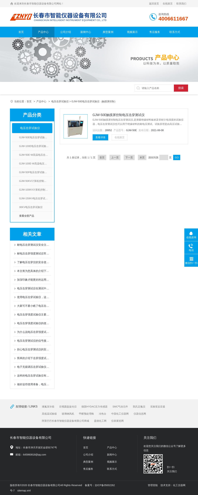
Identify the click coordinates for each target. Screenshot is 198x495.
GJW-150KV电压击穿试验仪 (34, 198)
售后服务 (154, 31)
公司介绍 (65, 31)
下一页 (129, 157)
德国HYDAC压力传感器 (94, 406)
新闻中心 (85, 31)
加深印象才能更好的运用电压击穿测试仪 (34, 279)
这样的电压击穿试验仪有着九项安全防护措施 (34, 375)
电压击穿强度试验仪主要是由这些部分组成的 (34, 314)
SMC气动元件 (120, 406)
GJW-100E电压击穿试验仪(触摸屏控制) (35, 146)
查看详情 (100, 137)
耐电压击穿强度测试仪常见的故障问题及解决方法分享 (34, 253)
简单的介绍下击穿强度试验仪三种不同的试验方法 (34, 358)
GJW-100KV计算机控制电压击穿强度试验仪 (35, 189)
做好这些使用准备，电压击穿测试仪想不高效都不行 (34, 384)
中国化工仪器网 (120, 413)
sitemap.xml (24, 490)
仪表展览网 (117, 420)
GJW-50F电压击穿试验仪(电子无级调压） (35, 172)
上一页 (115, 157)
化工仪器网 (179, 485)
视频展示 (132, 31)
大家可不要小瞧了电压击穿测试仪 (34, 305)
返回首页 (154, 3)
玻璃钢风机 (68, 413)
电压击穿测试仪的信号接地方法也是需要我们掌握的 (34, 340)
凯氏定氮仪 (139, 406)
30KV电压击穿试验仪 (31, 207)
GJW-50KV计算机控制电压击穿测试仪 (35, 181)
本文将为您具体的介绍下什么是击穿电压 (34, 270)
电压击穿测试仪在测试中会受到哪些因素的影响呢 (34, 288)
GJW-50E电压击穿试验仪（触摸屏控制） (35, 137)
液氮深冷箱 (48, 406)
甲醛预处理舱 (86, 413)
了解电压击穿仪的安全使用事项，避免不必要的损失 (34, 262)
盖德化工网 (100, 420)
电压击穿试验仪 (60, 101)
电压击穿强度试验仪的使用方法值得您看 (34, 323)
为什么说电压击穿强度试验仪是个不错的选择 (34, 331)
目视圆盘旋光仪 (68, 406)
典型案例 (108, 31)
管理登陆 (153, 485)
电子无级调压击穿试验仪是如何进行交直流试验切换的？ (34, 366)
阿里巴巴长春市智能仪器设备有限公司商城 (65, 420)
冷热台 (102, 413)
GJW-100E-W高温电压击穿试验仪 (35, 163)
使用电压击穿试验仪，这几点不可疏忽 (34, 297)
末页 (142, 157)
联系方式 (174, 31)
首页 (21, 31)
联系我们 (181, 3)
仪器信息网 (140, 413)
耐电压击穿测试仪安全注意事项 (34, 244)
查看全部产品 (26, 215)
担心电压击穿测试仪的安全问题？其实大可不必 (34, 349)
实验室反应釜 (157, 406)
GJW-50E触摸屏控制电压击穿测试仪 (119, 115)
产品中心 (43, 31)
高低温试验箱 (49, 413)
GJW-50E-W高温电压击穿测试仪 (35, 154)
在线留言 (168, 3)
